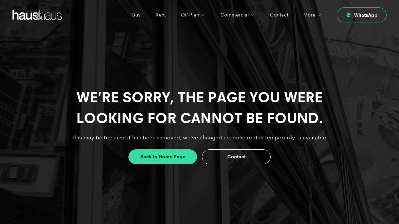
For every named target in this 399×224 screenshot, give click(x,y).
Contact (279, 15)
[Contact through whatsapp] (362, 14)
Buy (136, 15)
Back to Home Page (162, 157)
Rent (161, 15)
